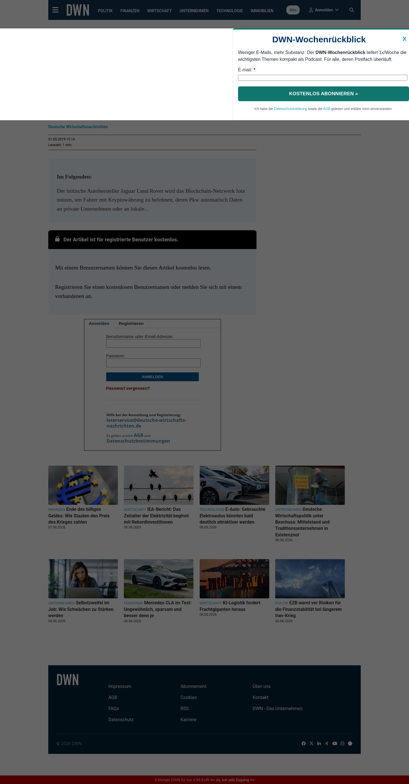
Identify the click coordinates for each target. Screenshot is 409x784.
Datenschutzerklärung (290, 109)
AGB (326, 109)
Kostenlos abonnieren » (323, 93)
